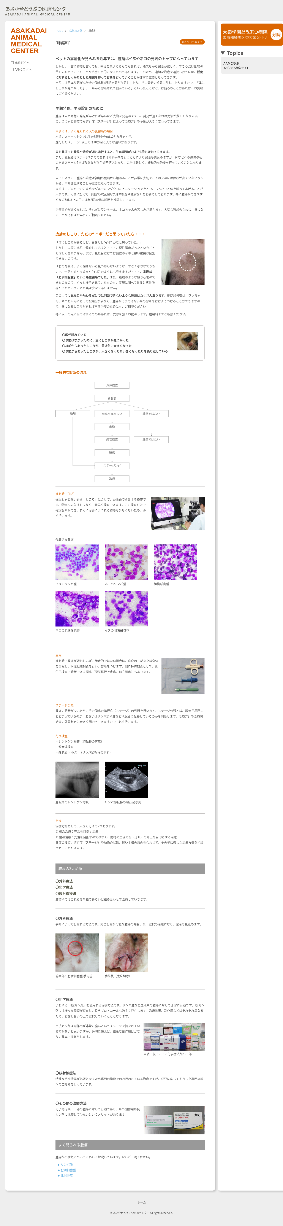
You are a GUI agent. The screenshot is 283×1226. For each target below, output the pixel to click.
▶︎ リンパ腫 (65, 1164)
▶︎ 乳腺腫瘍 (65, 1175)
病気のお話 (75, 31)
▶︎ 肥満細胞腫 (67, 1170)
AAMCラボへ (23, 69)
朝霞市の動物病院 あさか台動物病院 (37, 12)
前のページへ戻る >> (192, 41)
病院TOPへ (22, 62)
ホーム (141, 1202)
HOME (59, 31)
